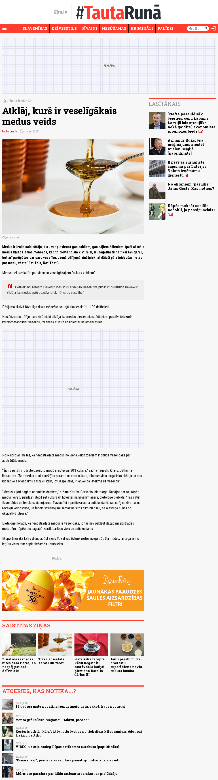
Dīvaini (89, 28)
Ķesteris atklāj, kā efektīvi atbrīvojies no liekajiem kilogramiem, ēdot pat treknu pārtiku (79, 733)
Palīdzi (165, 28)
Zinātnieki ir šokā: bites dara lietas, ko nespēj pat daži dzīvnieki (19, 665)
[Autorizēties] (213, 28)
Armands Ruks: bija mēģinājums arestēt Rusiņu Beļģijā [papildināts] (186, 147)
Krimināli (142, 28)
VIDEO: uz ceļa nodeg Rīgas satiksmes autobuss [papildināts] (67, 747)
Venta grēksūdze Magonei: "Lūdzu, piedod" (52, 720)
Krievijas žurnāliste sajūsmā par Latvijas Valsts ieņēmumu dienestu (187, 168)
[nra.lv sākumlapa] (60, 12)
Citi (30, 101)
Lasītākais (165, 103)
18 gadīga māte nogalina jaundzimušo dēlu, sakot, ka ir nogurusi (70, 706)
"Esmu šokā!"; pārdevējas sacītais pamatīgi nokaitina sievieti (68, 760)
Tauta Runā (17, 101)
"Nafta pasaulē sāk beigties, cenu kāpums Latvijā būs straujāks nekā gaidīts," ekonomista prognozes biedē (192, 123)
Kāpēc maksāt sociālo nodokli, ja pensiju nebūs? (191, 207)
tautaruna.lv (9, 131)
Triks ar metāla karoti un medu (51, 661)
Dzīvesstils (64, 28)
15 (200, 131)
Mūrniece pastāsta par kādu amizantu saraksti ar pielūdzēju (66, 773)
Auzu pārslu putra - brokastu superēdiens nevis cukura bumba (126, 665)
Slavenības (35, 28)
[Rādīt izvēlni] (4, 28)
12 (170, 214)
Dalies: (57, 558)
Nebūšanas (114, 28)
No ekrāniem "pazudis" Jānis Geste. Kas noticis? (191, 186)
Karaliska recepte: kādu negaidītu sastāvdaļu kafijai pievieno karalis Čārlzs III (90, 667)
